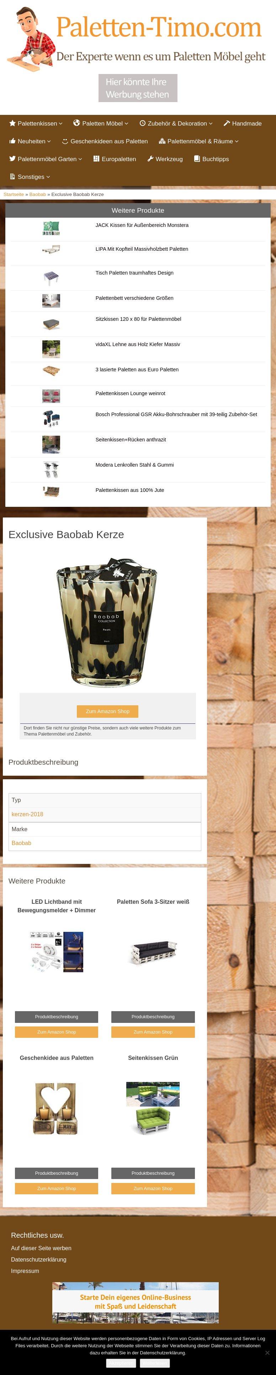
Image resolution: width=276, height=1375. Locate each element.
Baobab (38, 194)
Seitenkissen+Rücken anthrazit (131, 439)
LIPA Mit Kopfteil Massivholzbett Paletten (142, 249)
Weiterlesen (155, 1363)
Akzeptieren (121, 1363)
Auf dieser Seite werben (41, 1248)
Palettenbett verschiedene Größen (135, 298)
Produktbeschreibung (56, 1016)
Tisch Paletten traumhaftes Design (135, 273)
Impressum (25, 1271)
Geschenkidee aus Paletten (57, 1058)
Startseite (14, 194)
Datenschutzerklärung (39, 1260)
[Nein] (267, 1352)
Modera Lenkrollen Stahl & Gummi (135, 465)
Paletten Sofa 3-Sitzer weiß (153, 902)
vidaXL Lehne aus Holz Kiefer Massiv (138, 344)
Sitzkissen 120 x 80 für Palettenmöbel (138, 319)
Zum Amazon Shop (107, 711)
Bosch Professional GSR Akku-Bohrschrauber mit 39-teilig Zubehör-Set (176, 414)
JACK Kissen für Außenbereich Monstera (142, 225)
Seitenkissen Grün (153, 1058)
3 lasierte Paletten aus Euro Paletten (137, 369)
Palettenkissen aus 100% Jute (130, 490)
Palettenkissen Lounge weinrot (130, 393)
